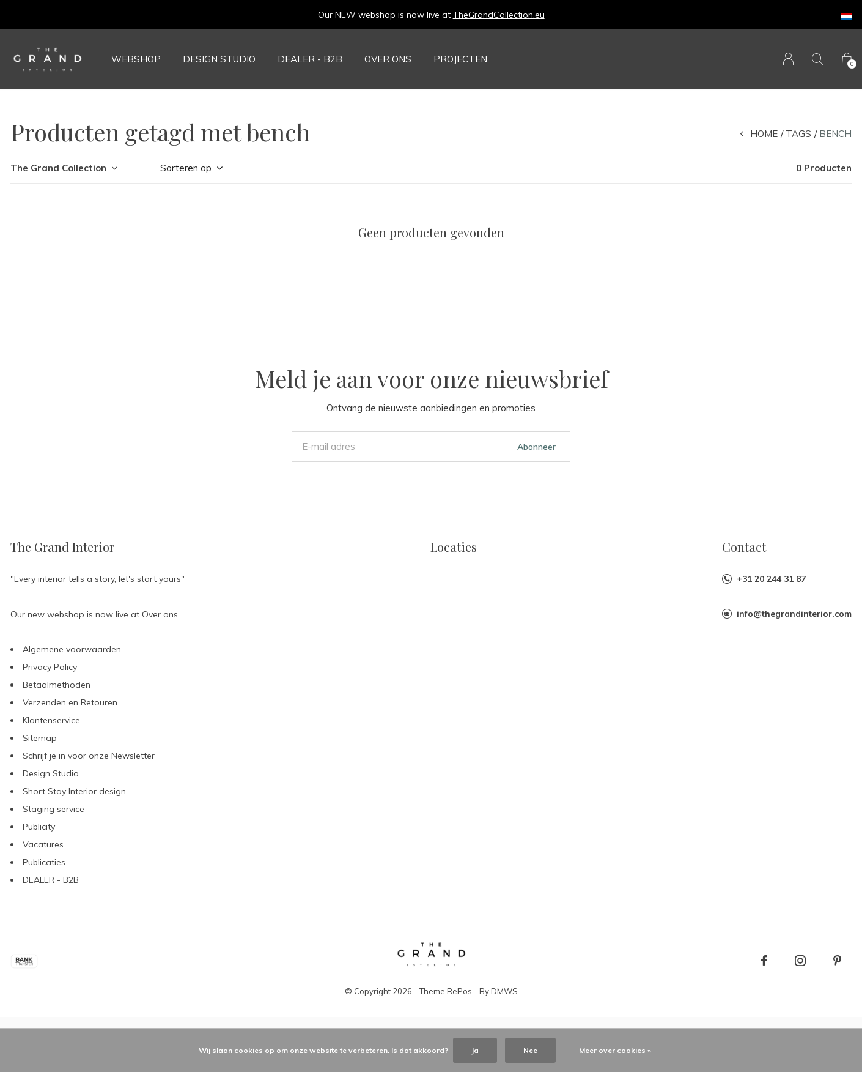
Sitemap (40, 737)
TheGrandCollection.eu (499, 14)
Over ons (387, 59)
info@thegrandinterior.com (794, 613)
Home (764, 134)
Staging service (53, 808)
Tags (798, 134)
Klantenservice (51, 720)
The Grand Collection (58, 168)
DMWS (504, 991)
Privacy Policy (50, 666)
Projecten (460, 59)
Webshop (136, 59)
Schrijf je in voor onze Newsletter (89, 755)
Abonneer (536, 446)
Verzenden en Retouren (70, 702)
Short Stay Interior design (74, 791)
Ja (475, 1050)
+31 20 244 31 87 (771, 578)
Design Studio (219, 59)
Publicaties (44, 862)
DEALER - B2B (310, 59)
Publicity (39, 826)
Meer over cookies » (615, 1050)
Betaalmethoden (56, 684)
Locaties (453, 546)
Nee (530, 1050)
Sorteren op (186, 168)
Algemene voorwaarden (72, 649)
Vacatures (43, 844)
